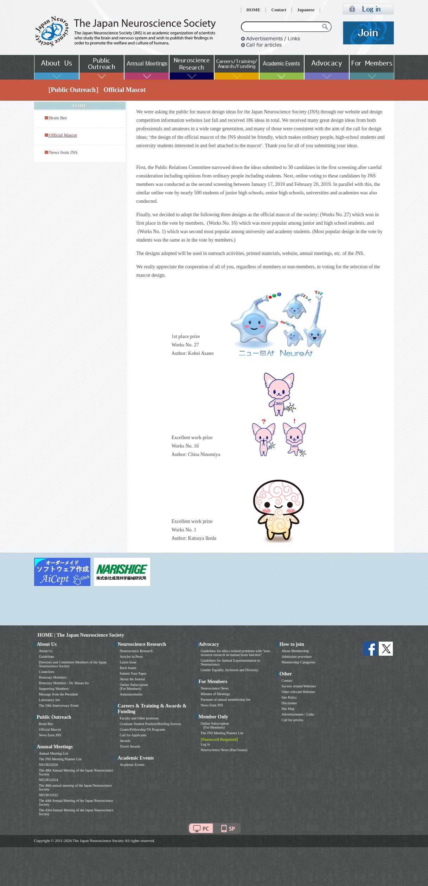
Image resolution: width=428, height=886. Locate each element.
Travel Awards (130, 746)
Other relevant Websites (298, 692)
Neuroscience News (215, 688)
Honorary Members (53, 677)
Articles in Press (131, 657)
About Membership (295, 651)
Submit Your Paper (133, 673)
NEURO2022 (48, 795)
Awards (125, 741)
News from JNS (63, 152)
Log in (205, 744)
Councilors (47, 672)
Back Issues (128, 668)
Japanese (305, 9)
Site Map (288, 709)
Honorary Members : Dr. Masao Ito (64, 683)
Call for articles (293, 720)
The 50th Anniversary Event (59, 705)
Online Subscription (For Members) (134, 687)
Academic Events (132, 765)
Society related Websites (299, 686)
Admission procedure (297, 657)
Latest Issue (128, 662)
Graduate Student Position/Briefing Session (150, 724)
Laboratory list (49, 700)
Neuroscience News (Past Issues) (224, 750)
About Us (46, 651)
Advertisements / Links (298, 714)
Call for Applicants (133, 735)
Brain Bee (58, 118)
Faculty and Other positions (139, 718)
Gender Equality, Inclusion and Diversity (229, 670)
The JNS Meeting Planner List (60, 759)
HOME (254, 9)
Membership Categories (298, 662)
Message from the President (58, 694)
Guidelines (46, 657)
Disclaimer (289, 703)
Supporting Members (54, 689)
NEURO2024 (48, 780)
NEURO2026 (48, 765)
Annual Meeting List (53, 753)
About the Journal (132, 679)
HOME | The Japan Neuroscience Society (81, 635)
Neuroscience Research (136, 651)
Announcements (131, 694)
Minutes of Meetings (215, 694)
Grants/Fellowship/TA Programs (142, 729)
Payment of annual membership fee (226, 699)
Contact (278, 9)
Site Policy (289, 697)
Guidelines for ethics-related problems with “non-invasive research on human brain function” (236, 653)
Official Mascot (50, 729)
